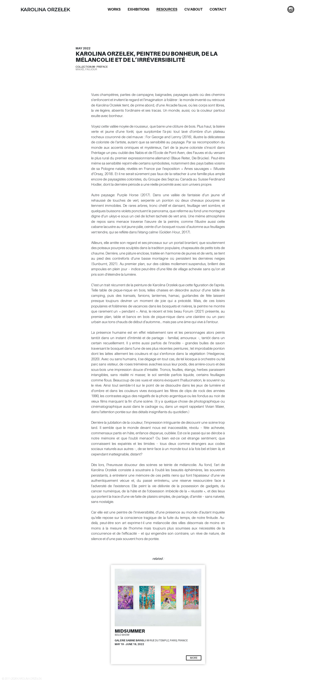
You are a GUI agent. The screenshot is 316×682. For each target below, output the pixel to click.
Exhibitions (138, 9)
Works (114, 9)
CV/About (193, 9)
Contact (218, 9)
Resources (166, 9)
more (193, 657)
